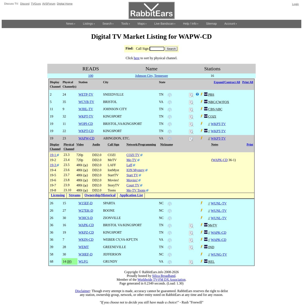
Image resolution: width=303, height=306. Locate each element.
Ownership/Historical (100, 195)
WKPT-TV (218, 124)
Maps (141, 23)
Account (229, 23)
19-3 (54, 165)
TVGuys (36, 3)
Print (250, 144)
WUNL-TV (219, 203)
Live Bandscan (164, 23)
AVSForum (48, 3)
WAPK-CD (220, 160)
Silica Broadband (163, 276)
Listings (88, 23)
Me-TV (131, 160)
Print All (247, 82)
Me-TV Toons (135, 190)
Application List (131, 195)
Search (107, 23)
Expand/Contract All (227, 82)
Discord (24, 3)
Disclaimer (82, 291)
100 (90, 76)
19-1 (54, 155)
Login (295, 4)
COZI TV (133, 155)
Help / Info (190, 23)
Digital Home (64, 3)
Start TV (132, 175)
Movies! (132, 180)
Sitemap (211, 23)
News (69, 23)
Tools (124, 23)
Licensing (58, 195)
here (137, 58)
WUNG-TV (219, 254)
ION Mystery (135, 170)
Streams (75, 195)
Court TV (132, 185)
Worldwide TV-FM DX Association (161, 279)
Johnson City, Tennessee (151, 76)
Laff (129, 165)
